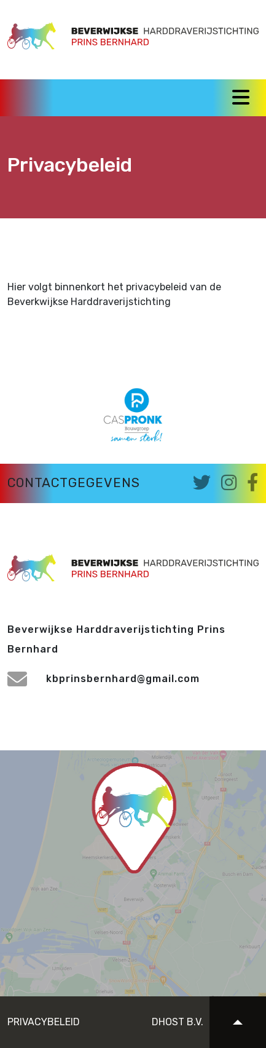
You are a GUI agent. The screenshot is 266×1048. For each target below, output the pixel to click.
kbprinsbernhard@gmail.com (103, 679)
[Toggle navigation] (241, 97)
